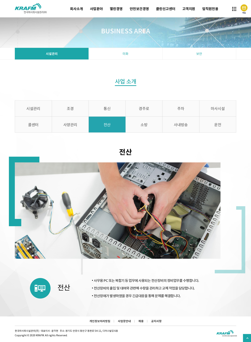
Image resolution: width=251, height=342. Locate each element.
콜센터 (33, 125)
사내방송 (181, 125)
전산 (107, 125)
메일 (244, 9)
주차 (180, 109)
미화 (125, 53)
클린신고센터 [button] (165, 8)
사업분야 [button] (96, 8)
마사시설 (218, 109)
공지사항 (156, 321)
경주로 (144, 109)
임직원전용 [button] (210, 8)
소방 (143, 125)
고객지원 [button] (188, 8)
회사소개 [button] (76, 8)
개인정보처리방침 (99, 321)
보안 (199, 53)
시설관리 (52, 53)
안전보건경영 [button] (139, 8)
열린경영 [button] (116, 8)
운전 (217, 125)
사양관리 (70, 125)
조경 (70, 109)
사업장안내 (124, 321)
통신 (107, 109)
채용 (141, 321)
